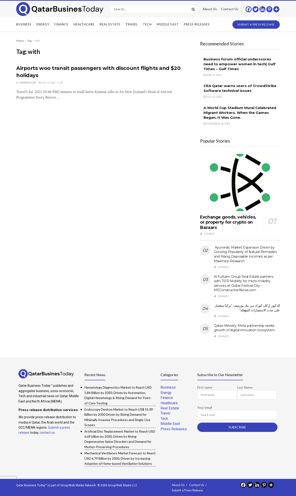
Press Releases (197, 24)
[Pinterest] (269, 9)
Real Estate (110, 24)
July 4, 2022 (47, 82)
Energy (43, 24)
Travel (132, 24)
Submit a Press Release (256, 24)
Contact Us (229, 9)
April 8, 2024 (212, 74)
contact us (47, 432)
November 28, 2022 (217, 123)
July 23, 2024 (213, 96)
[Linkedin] (262, 9)
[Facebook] (249, 9)
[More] (276, 9)
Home (20, 40)
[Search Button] (194, 9)
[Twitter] (256, 9)
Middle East (168, 24)
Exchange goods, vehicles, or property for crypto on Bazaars (228, 222)
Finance (61, 24)
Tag (29, 40)
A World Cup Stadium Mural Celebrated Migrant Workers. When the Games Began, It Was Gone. (240, 113)
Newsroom (28, 82)
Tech (147, 24)
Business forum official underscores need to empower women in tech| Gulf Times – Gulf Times (239, 64)
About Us (210, 9)
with (37, 40)
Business (23, 24)
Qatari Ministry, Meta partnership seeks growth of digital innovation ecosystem (244, 328)
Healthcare (84, 24)
